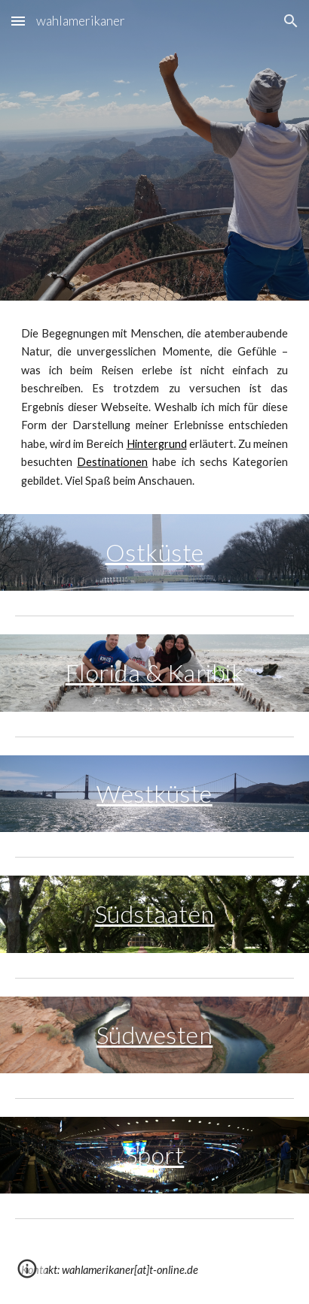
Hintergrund (157, 443)
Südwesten (154, 1034)
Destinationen (112, 461)
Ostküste (155, 552)
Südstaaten (155, 913)
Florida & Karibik (155, 672)
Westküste (154, 793)
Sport (155, 1154)
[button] (18, 20)
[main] (154, 407)
